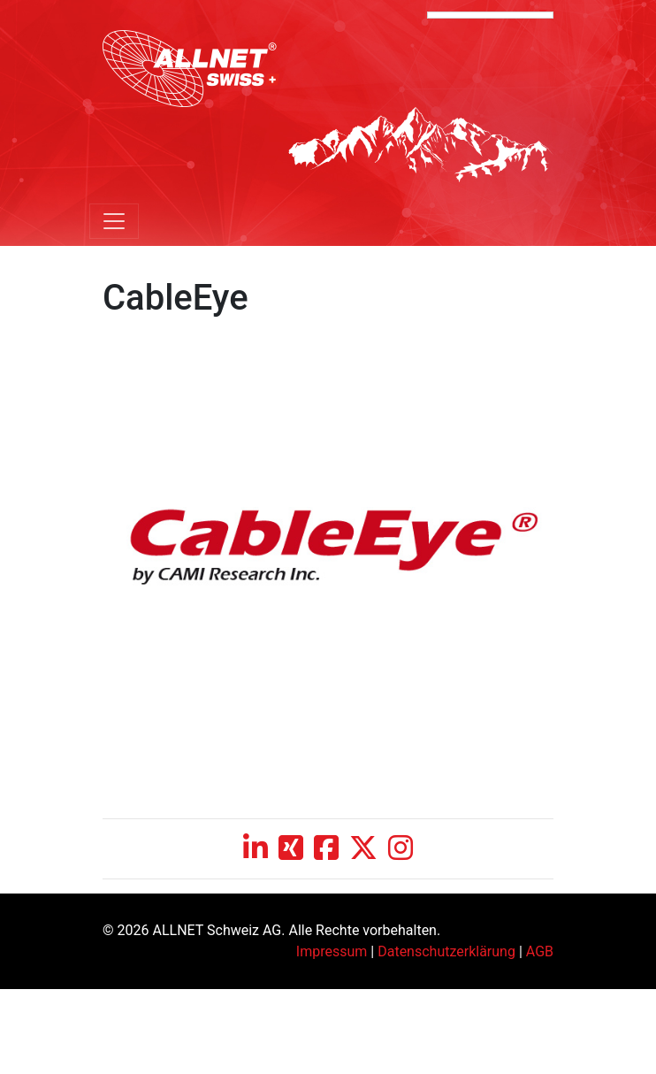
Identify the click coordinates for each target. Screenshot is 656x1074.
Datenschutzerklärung (446, 951)
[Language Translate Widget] (490, 15)
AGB (539, 951)
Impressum (332, 951)
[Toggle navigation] (114, 221)
